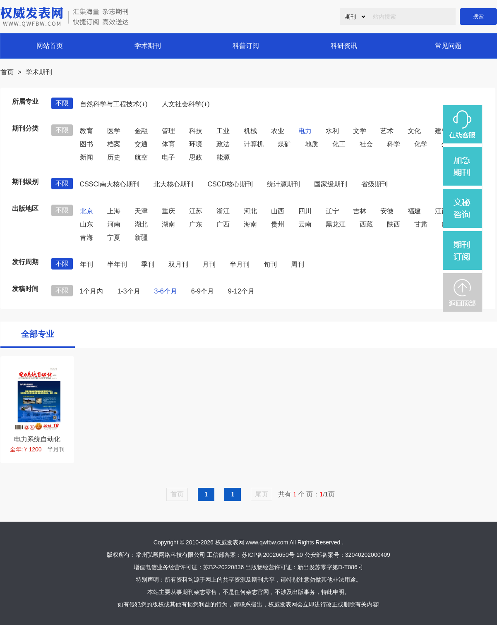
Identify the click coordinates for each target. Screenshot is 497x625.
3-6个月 (165, 291)
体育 (168, 144)
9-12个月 (241, 291)
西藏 (366, 224)
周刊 (297, 264)
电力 (305, 130)
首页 (7, 72)
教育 (86, 130)
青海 (86, 237)
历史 (113, 157)
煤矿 (284, 144)
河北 (250, 211)
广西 (223, 224)
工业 (223, 130)
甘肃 (420, 224)
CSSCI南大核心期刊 (110, 184)
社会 (366, 144)
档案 (113, 144)
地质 (311, 144)
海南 (250, 224)
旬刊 (270, 264)
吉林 (359, 211)
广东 (195, 224)
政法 (223, 144)
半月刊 (240, 264)
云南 (305, 224)
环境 (195, 144)
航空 (141, 157)
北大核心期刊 (173, 184)
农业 (277, 130)
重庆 (168, 211)
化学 (420, 144)
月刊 (209, 264)
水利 (332, 130)
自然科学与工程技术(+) (114, 103)
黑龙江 (336, 224)
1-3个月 (128, 291)
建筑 (441, 130)
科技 (195, 130)
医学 (113, 130)
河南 (113, 224)
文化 (414, 130)
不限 (62, 103)
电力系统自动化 (37, 439)
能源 (223, 157)
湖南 (168, 224)
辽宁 (332, 211)
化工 (339, 144)
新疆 (141, 237)
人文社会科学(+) (186, 103)
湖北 (141, 224)
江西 (441, 211)
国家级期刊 (330, 184)
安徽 (387, 211)
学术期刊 (147, 45)
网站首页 (49, 45)
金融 (141, 130)
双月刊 (178, 264)
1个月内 (91, 291)
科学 (393, 144)
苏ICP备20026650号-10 (272, 554)
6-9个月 (202, 291)
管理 (168, 130)
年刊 (86, 264)
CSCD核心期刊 (229, 184)
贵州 (277, 224)
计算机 (254, 144)
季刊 (147, 264)
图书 (86, 144)
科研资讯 (344, 45)
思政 (195, 157)
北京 (86, 211)
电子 (168, 157)
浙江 (223, 211)
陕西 (393, 224)
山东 (86, 224)
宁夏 (113, 237)
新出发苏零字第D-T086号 (330, 567)
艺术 (387, 130)
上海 (113, 211)
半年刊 (117, 264)
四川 (305, 211)
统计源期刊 (283, 184)
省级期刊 (374, 184)
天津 (141, 211)
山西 (277, 211)
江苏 (195, 211)
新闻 (86, 157)
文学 (359, 130)
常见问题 (448, 45)
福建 (414, 211)
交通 (141, 144)
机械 (250, 130)
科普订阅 (246, 45)
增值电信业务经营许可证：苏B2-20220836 (189, 567)
